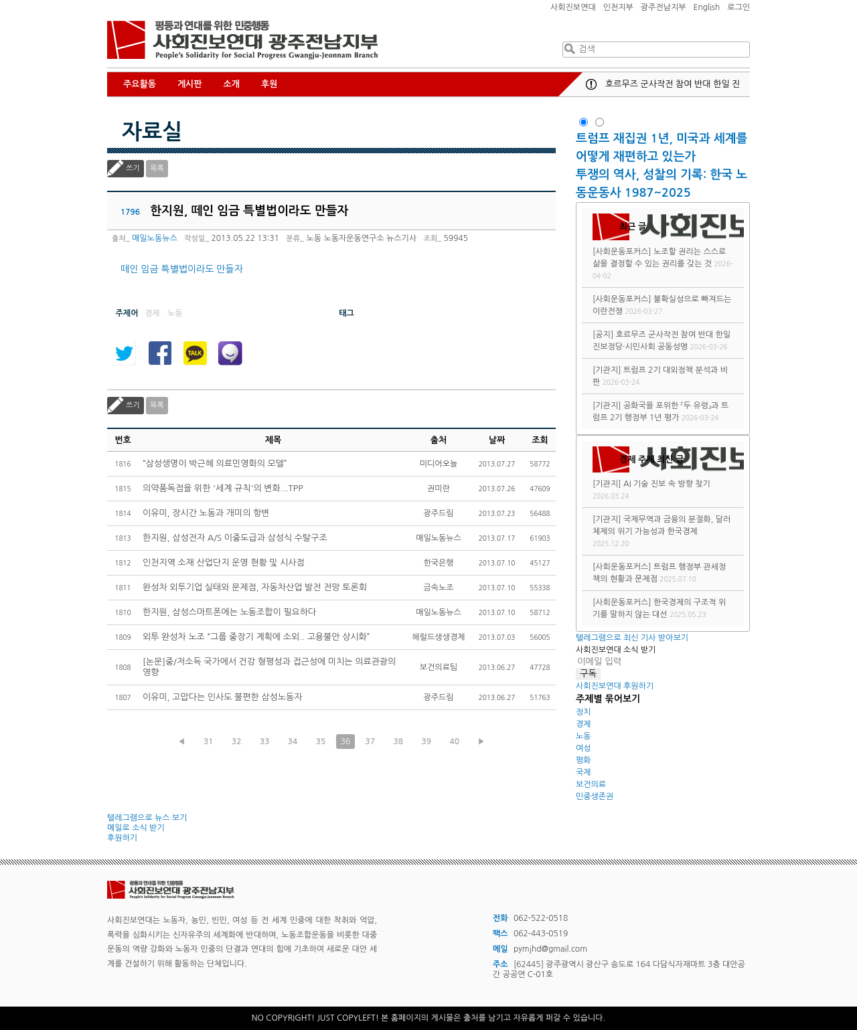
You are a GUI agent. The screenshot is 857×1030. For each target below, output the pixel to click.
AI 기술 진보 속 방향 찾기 (666, 484)
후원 (269, 84)
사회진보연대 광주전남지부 (242, 40)
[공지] (603, 335)
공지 (591, 84)
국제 (583, 772)
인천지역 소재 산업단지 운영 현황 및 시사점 (224, 562)
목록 (157, 168)
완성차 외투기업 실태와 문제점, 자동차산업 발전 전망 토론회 (255, 587)
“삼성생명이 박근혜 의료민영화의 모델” (215, 463)
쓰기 (133, 168)
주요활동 (139, 84)
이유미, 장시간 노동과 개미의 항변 (206, 513)
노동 (583, 736)
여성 (583, 748)
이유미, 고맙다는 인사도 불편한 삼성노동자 (222, 697)
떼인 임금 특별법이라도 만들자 (182, 269)
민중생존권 (594, 796)
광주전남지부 (663, 7)
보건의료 (591, 784)
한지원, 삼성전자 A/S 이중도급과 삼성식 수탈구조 (235, 537)
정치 (583, 712)
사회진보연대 (573, 7)
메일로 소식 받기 (136, 828)
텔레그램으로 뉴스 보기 (147, 818)
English (707, 7)
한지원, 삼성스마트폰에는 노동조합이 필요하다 (229, 612)
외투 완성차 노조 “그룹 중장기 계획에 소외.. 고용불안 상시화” (256, 636)
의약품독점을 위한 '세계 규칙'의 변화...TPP (223, 488)
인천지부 (618, 7)
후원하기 (122, 838)
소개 (232, 84)
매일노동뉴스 (154, 238)
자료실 (152, 132)
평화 (583, 760)
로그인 (738, 7)
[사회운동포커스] (622, 252)
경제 (583, 724)
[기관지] (607, 370)
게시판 (189, 84)
